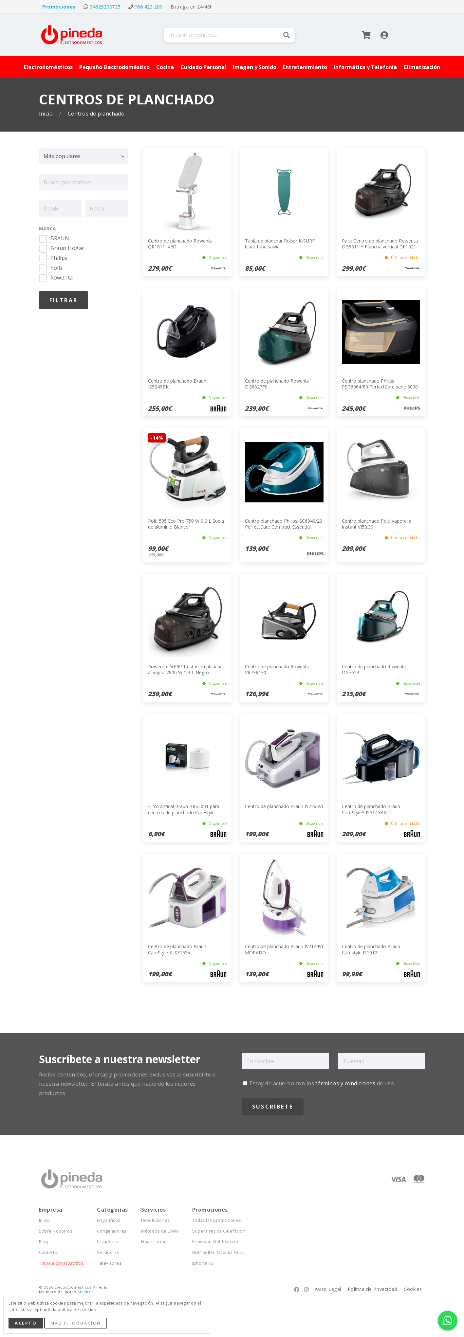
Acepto (26, 1323)
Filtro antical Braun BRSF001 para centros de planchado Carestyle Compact (183, 812)
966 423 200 (148, 7)
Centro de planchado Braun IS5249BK (177, 384)
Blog (43, 1241)
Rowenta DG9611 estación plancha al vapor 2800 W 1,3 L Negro (185, 669)
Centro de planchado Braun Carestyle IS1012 (371, 949)
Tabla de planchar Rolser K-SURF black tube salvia (280, 244)
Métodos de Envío (160, 1231)
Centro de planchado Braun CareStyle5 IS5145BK (371, 809)
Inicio (46, 114)
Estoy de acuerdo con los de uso (318, 1083)
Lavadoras (107, 1241)
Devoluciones (155, 1220)
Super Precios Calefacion (219, 1231)
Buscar (286, 35)
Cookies (413, 1289)
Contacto (48, 1252)
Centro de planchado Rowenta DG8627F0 (277, 384)
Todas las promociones (216, 1220)
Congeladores (112, 1231)
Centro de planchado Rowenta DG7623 (374, 669)
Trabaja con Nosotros (61, 1263)
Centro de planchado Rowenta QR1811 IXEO (180, 244)
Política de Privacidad (373, 1289)
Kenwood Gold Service (216, 1241)
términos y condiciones (345, 1083)
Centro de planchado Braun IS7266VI (284, 806)
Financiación (154, 1241)
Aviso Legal (328, 1289)
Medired (86, 1291)
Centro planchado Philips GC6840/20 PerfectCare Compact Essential (283, 524)
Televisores (109, 1263)
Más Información (75, 1323)
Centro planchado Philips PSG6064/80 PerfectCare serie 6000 (380, 384)
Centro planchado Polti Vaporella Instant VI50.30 (376, 524)
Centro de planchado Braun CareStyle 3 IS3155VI (177, 949)
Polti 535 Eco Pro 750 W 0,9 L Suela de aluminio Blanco (186, 524)
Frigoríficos (109, 1220)
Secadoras (108, 1252)
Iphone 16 (202, 1263)
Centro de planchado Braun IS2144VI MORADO (284, 949)
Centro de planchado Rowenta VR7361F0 (277, 669)
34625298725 (105, 7)
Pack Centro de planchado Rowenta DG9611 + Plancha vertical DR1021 (380, 244)
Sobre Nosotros (56, 1231)
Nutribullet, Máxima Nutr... (219, 1252)
